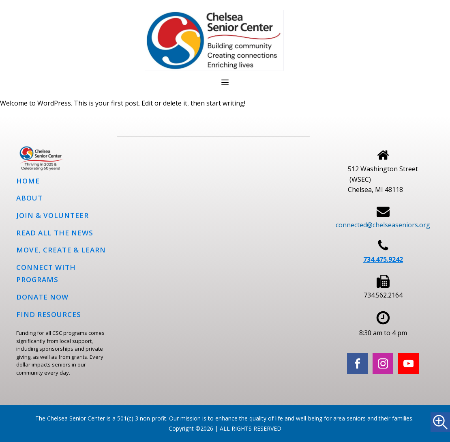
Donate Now (42, 297)
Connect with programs (46, 274)
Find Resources (48, 314)
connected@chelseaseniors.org (383, 224)
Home (28, 180)
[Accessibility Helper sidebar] (440, 422)
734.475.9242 (383, 259)
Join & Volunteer (52, 215)
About (29, 198)
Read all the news (54, 232)
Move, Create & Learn (61, 249)
